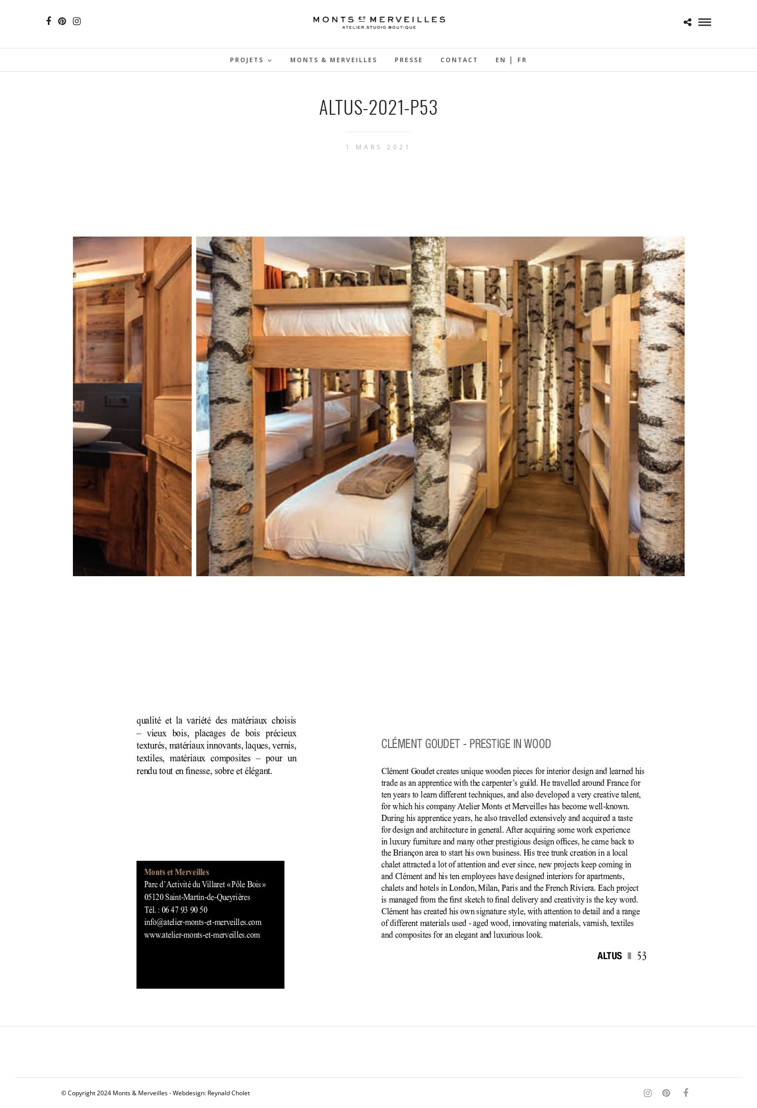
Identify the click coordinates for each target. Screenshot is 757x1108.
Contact (459, 60)
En (500, 60)
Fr (522, 60)
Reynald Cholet (228, 1093)
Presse (409, 60)
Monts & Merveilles (333, 60)
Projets (247, 60)
